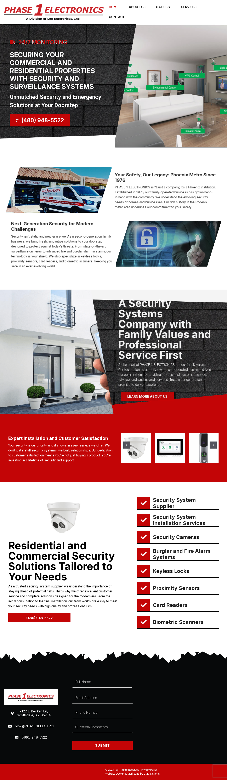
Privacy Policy (149, 769)
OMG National (152, 773)
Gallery (163, 7)
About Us (137, 7)
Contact (117, 17)
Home (113, 7)
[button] (40, 120)
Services (189, 7)
